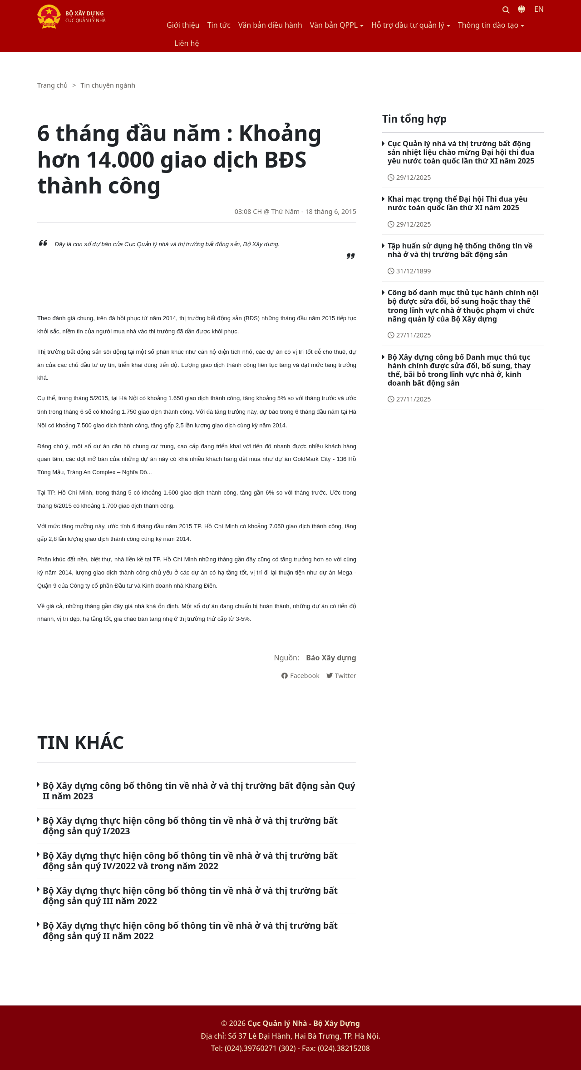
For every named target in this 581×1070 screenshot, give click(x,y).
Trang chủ (52, 85)
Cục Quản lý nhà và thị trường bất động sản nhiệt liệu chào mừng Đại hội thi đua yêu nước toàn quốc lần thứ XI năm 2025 (461, 152)
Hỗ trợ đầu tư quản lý (407, 25)
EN (539, 9)
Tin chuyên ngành (107, 85)
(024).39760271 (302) (260, 1048)
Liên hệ (186, 43)
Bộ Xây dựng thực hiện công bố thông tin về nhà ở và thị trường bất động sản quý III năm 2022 (190, 895)
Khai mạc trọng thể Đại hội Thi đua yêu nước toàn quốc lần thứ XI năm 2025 (457, 203)
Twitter (341, 675)
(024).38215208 (344, 1048)
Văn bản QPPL (334, 25)
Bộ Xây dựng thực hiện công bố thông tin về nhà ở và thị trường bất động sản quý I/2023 (190, 825)
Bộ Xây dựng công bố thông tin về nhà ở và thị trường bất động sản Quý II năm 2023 (199, 790)
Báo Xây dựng (331, 658)
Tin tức (219, 25)
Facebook (300, 675)
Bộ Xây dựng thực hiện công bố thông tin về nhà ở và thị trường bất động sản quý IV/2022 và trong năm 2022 (190, 860)
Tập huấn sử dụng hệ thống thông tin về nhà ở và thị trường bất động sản (460, 250)
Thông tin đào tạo (488, 25)
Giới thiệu (183, 25)
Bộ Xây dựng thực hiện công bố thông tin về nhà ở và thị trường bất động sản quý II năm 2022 (190, 930)
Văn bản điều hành (270, 25)
